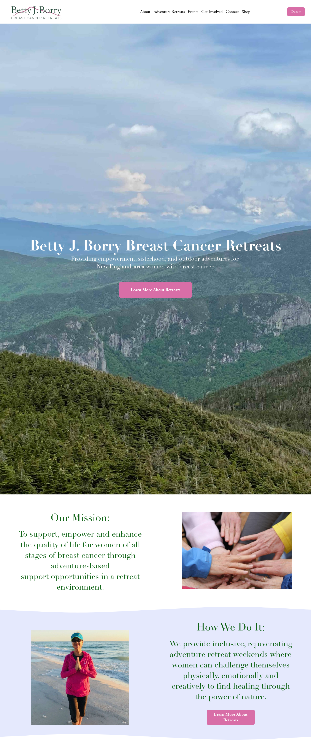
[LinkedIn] (280, 12)
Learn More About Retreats (155, 290)
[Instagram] (265, 12)
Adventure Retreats (169, 11)
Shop (246, 11)
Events (193, 11)
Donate (296, 12)
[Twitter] (272, 12)
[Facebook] (258, 12)
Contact (232, 11)
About (145, 11)
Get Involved (212, 11)
